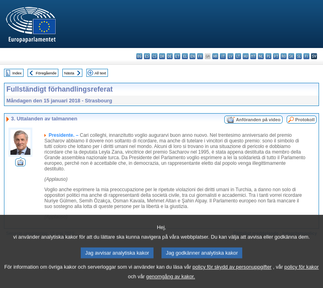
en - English (192, 56)
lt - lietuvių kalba (238, 56)
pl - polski (268, 56)
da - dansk (162, 56)
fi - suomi (306, 56)
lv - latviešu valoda (230, 56)
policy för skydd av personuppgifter (232, 274)
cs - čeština (155, 56)
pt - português (276, 56)
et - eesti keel (177, 56)
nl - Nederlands (261, 56)
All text (100, 73)
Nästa (69, 73)
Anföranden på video (258, 119)
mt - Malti (253, 56)
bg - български (139, 56)
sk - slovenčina (291, 56)
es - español (147, 56)
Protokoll (305, 119)
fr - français (200, 56)
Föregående (46, 73)
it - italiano (223, 56)
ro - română (284, 56)
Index (17, 73)
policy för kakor (301, 274)
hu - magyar (246, 56)
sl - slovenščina (299, 56)
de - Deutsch (170, 56)
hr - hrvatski (215, 56)
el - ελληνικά (185, 56)
